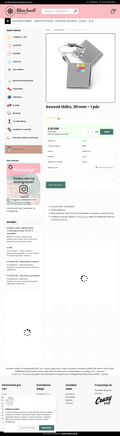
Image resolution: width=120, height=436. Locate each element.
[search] (75, 11)
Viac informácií (56, 185)
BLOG (91, 21)
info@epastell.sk (11, 2)
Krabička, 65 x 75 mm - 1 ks (30, 347)
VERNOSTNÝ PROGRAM (43, 21)
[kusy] (87, 132)
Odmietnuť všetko (28, 428)
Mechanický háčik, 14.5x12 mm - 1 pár (62, 282)
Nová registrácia (108, 2)
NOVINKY (14, 53)
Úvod (48, 30)
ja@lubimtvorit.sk (25, 2)
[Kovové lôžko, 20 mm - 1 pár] (80, 68)
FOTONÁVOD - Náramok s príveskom (23, 275)
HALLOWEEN (15, 70)
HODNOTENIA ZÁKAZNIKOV (66, 21)
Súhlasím (46, 427)
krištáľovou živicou (59, 219)
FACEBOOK (70, 394)
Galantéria (15, 89)
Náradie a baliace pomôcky (22, 137)
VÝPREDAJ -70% (17, 37)
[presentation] (47, 274)
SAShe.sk (69, 403)
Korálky (13, 105)
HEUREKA (69, 400)
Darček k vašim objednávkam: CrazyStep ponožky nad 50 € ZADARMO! (20, 231)
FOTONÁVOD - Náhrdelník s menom (23, 261)
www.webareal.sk (69, 433)
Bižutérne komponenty (20, 80)
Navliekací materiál (19, 129)
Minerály (14, 113)
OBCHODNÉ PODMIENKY (22, 21)
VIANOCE (14, 61)
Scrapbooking (16, 121)
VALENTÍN (14, 45)
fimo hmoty (82, 216)
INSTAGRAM (70, 397)
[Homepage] (8, 21)
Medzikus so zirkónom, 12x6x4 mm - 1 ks (96, 282)
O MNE (9, 247)
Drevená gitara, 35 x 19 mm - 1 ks (29, 302)
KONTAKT (83, 21)
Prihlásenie (93, 2)
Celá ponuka (15, 149)
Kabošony (14, 97)
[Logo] (21, 11)
